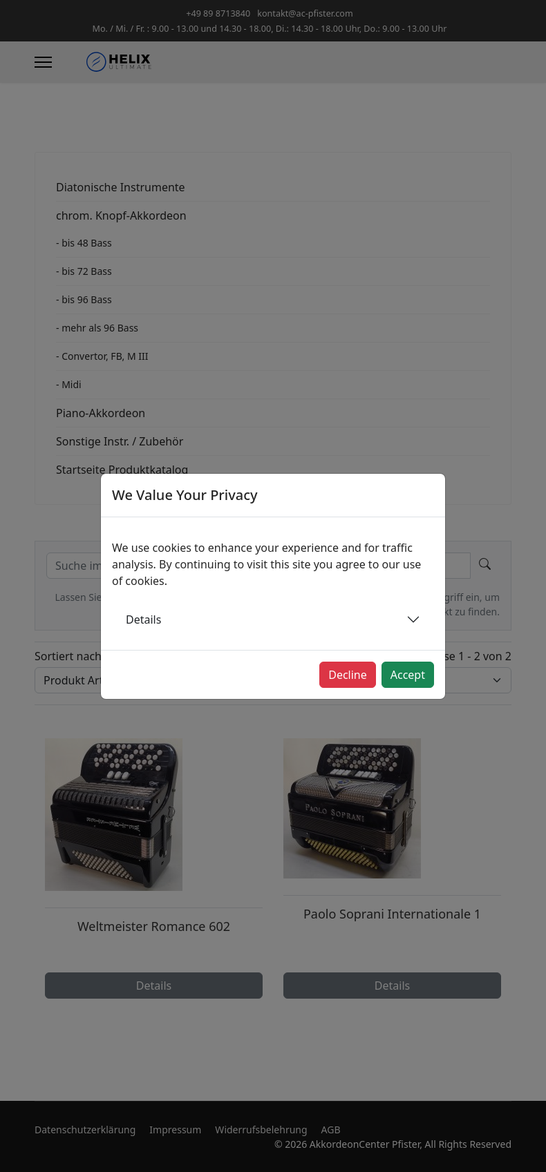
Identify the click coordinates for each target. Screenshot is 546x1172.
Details (143, 619)
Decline (347, 674)
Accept (407, 674)
